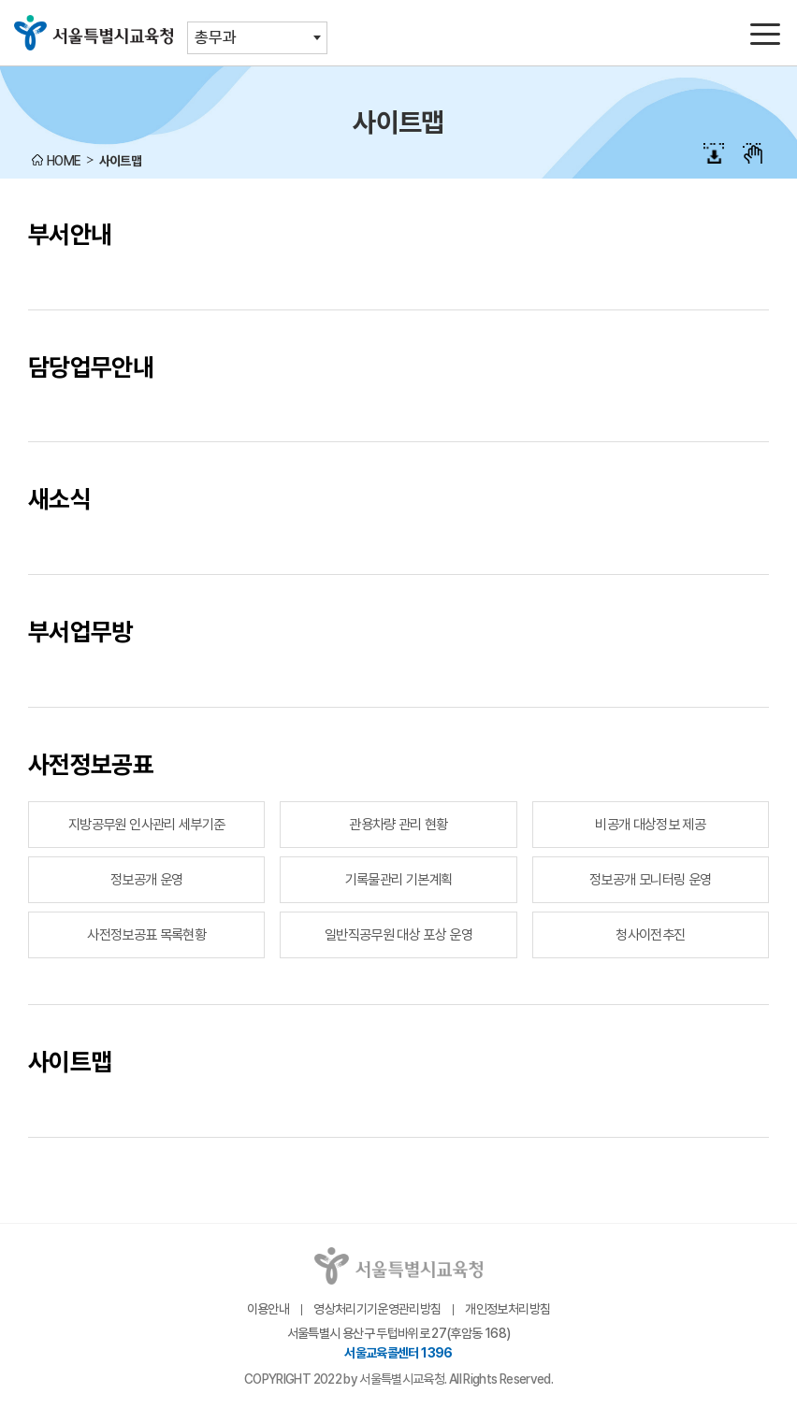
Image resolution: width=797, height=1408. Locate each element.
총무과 (216, 37)
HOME (63, 160)
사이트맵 (120, 160)
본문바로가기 (398, 0)
